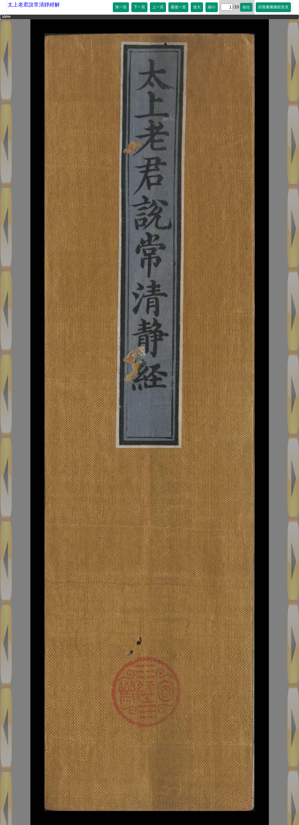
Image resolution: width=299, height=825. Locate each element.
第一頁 (121, 7)
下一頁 (139, 7)
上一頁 (158, 7)
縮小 (211, 7)
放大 (197, 7)
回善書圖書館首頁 (273, 7)
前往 (246, 7)
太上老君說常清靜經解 (34, 5)
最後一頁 (178, 7)
